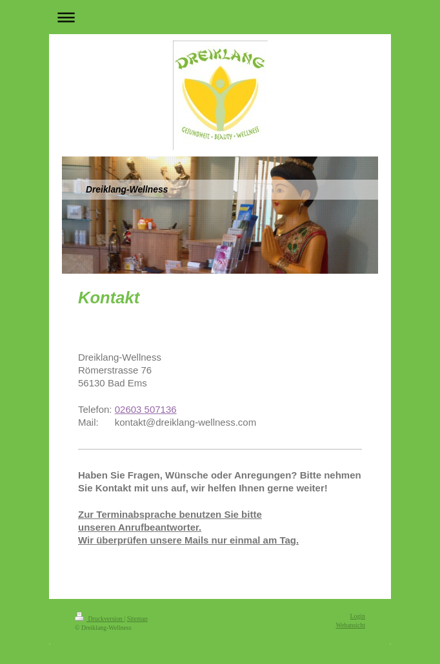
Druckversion (99, 618)
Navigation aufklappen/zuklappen (220, 17)
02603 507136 (146, 409)
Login (357, 616)
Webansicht (350, 625)
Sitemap (137, 618)
